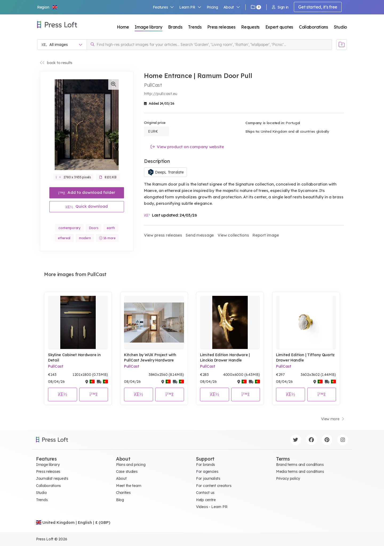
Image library (148, 27)
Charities (123, 492)
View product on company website (187, 146)
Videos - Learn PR (211, 506)
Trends (194, 27)
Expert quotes (279, 27)
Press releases (221, 27)
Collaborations (313, 27)
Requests (250, 27)
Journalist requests (52, 478)
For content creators (213, 485)
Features (163, 7)
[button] (47, 7)
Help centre (206, 499)
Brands (175, 27)
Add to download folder (86, 192)
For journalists (208, 478)
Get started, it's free (317, 7)
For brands (205, 464)
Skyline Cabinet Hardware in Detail (74, 357)
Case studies (127, 471)
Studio (340, 27)
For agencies (207, 471)
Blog (120, 499)
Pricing (212, 7)
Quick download (87, 206)
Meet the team (128, 485)
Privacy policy (288, 478)
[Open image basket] (341, 44)
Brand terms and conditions (300, 464)
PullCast (55, 366)
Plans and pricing (130, 464)
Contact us (205, 492)
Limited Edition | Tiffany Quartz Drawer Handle (305, 357)
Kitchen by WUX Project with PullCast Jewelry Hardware (150, 357)
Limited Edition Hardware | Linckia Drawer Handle (225, 357)
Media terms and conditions (300, 471)
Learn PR (190, 7)
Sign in (280, 7)
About (231, 7)
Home (123, 27)
